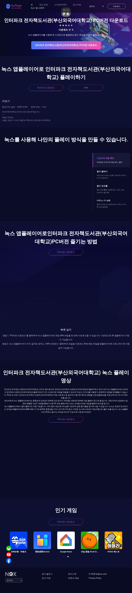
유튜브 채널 (73, 578)
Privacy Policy (95, 578)
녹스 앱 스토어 (37, 8)
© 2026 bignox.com (98, 574)
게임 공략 (43, 5)
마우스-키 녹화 (103, 200)
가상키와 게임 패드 (105, 158)
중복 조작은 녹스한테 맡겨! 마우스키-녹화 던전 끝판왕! (111, 205)
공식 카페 (46, 578)
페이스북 (72, 574)
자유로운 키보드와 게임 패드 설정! (109, 162)
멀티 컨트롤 (102, 186)
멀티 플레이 (102, 171)
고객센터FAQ (60, 5)
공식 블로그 (47, 574)
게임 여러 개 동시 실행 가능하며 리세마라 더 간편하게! (111, 176)
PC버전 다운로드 (46, 87)
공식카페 (77, 5)
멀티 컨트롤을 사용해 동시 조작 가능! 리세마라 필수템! (110, 191)
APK (86, 87)
